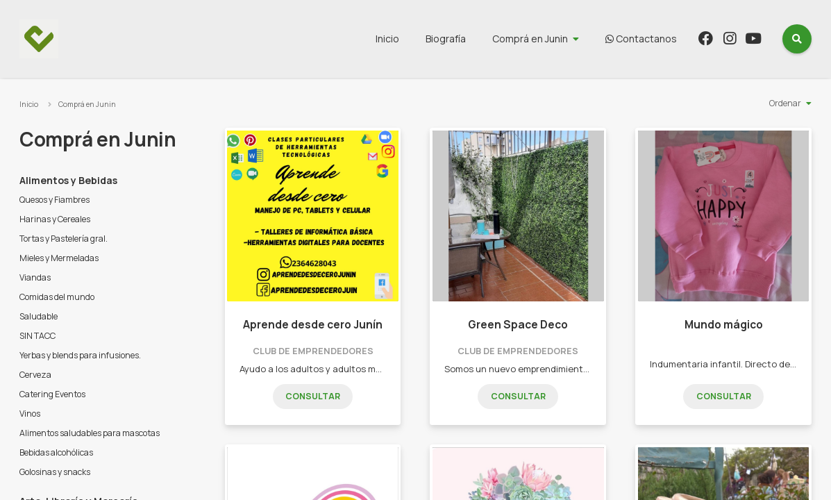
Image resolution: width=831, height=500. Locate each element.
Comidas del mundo (56, 297)
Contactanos (641, 38)
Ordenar (785, 103)
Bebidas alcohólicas (56, 452)
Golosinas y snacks (54, 472)
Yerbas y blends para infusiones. (80, 355)
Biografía (446, 38)
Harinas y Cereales (54, 219)
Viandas (35, 277)
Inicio (387, 38)
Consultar (312, 396)
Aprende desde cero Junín (313, 324)
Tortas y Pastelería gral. (63, 238)
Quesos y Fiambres (54, 200)
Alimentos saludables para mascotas (89, 433)
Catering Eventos (52, 394)
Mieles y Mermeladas (59, 258)
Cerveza (35, 375)
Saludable (38, 316)
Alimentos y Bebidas (68, 180)
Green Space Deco (518, 324)
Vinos (29, 413)
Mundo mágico (724, 324)
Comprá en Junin (530, 38)
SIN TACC (37, 336)
